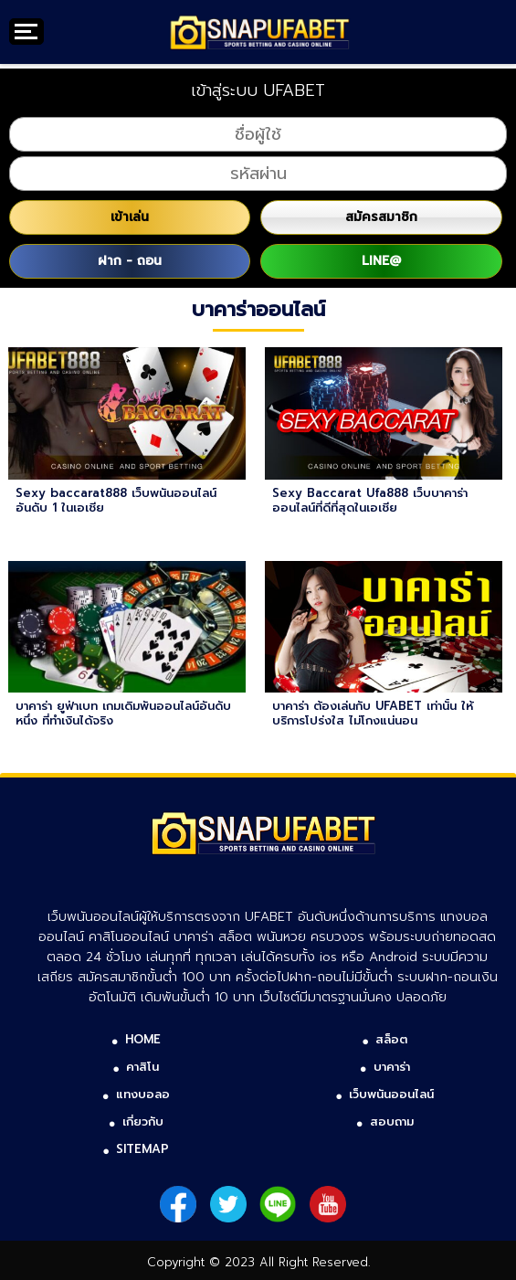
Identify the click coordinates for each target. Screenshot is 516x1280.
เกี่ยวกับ (142, 1121)
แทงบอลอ (143, 1094)
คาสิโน (142, 1066)
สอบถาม (392, 1121)
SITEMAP (142, 1149)
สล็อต (391, 1039)
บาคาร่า (392, 1066)
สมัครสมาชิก (381, 217)
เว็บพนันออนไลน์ (391, 1094)
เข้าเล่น (130, 217)
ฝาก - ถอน (130, 260)
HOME (143, 1039)
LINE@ (381, 260)
